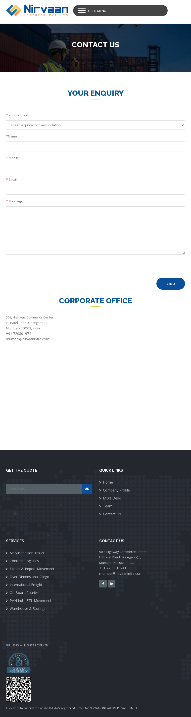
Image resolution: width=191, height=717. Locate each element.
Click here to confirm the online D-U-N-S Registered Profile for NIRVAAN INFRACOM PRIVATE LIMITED (73, 708)
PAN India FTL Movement (30, 600)
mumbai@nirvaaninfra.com (27, 339)
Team (107, 506)
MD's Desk (112, 498)
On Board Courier (24, 592)
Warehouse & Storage (28, 608)
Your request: (17, 115)
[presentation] (44, 268)
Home (108, 482)
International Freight (26, 584)
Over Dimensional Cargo (29, 576)
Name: (12, 136)
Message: (14, 201)
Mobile (12, 157)
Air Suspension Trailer (27, 552)
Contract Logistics (24, 560)
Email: (11, 179)
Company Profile (116, 490)
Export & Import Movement (32, 568)
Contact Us (112, 514)
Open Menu (97, 10)
